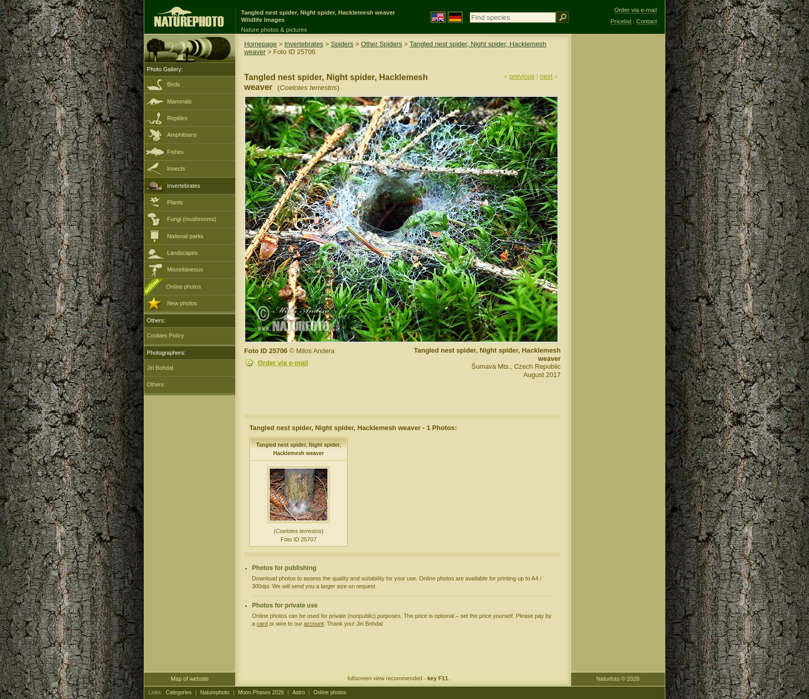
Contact (646, 21)
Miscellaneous (185, 269)
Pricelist (621, 21)
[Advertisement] (618, 200)
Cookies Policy (165, 335)
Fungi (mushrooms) (191, 219)
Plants (175, 202)
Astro (299, 692)
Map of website (190, 679)
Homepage (260, 44)
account (314, 623)
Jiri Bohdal (160, 368)
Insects (176, 168)
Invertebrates (183, 186)
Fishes (175, 152)
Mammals (179, 101)
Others (155, 384)
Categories (179, 692)
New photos (182, 303)
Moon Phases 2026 (261, 692)
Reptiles (177, 118)
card (262, 623)
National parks (185, 236)
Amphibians (182, 135)
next (546, 76)
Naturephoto (214, 692)
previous (521, 76)
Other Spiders (381, 44)
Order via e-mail (283, 363)
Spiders (342, 44)
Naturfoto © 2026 (618, 679)
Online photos (183, 286)
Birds (173, 84)
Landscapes (182, 253)
